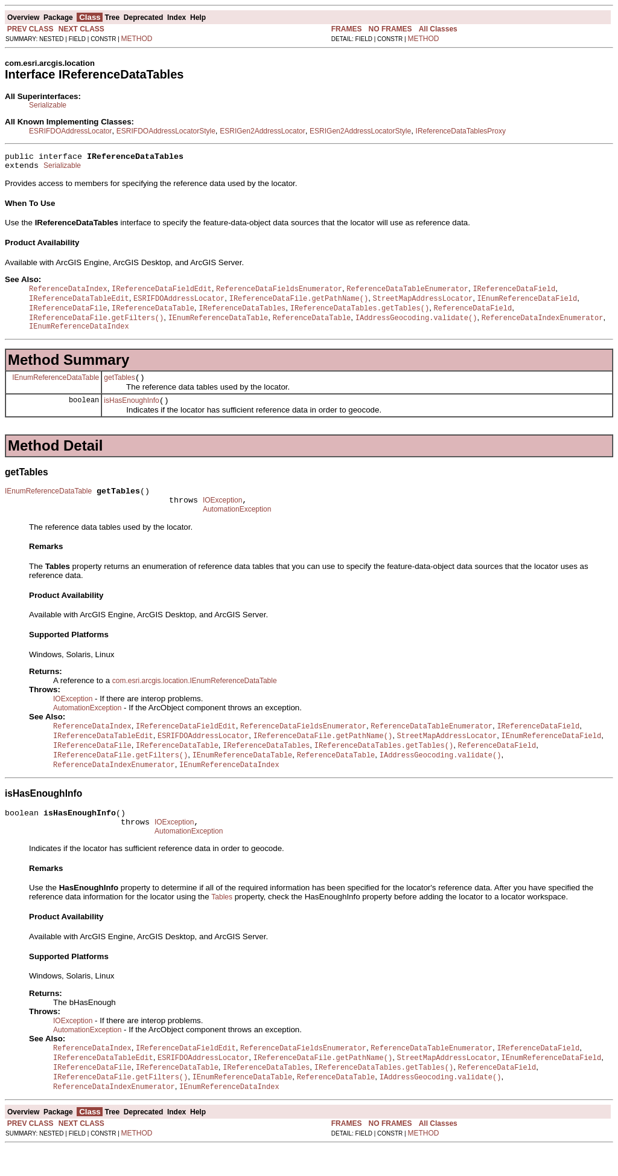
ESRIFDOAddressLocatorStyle (165, 131)
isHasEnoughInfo (131, 412)
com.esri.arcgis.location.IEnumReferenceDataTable (194, 697)
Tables (221, 922)
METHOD (137, 38)
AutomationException (237, 526)
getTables (119, 387)
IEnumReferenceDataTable (55, 386)
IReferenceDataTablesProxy (461, 131)
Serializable (47, 105)
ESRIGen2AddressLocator (262, 131)
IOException (222, 515)
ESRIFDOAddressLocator (70, 131)
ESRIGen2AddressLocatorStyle (360, 131)
